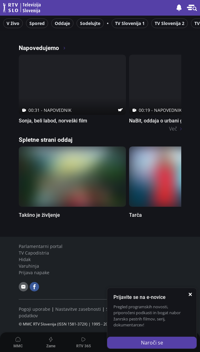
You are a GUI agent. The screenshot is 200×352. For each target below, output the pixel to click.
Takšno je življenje (39, 215)
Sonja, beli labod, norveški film (53, 121)
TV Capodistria (34, 253)
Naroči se (152, 342)
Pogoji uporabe (34, 309)
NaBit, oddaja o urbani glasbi (161, 121)
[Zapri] (190, 294)
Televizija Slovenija (22, 7)
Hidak (25, 259)
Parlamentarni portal (40, 246)
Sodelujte (90, 23)
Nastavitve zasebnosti (78, 309)
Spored (37, 23)
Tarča (135, 215)
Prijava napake (34, 272)
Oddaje (62, 23)
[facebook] (34, 286)
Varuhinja (29, 266)
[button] (192, 8)
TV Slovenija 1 (130, 23)
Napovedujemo (42, 48)
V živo (13, 23)
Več (173, 128)
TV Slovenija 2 (169, 23)
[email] (23, 286)
